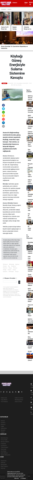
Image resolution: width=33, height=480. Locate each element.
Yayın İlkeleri (4, 399)
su (17, 160)
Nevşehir (3, 430)
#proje (17, 271)
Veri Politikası (4, 401)
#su (9, 266)
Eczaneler (3, 443)
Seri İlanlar (3, 451)
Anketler (3, 462)
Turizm (3, 432)
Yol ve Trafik (4, 439)
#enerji (5, 266)
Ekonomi (3, 424)
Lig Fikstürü (4, 445)
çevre (12, 193)
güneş (13, 169)
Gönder (19, 282)
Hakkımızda (4, 398)
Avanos (15, 2)
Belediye (5, 184)
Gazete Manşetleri (5, 455)
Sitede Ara (3, 460)
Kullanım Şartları (19, 398)
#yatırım (5, 271)
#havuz (15, 268)
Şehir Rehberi (4, 453)
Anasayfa (3, 9)
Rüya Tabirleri (4, 466)
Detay (17, 478)
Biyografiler (4, 464)
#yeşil (14, 269)
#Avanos (5, 264)
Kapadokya (4, 428)
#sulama (13, 266)
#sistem (5, 268)
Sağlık (2, 426)
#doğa (4, 269)
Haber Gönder (18, 401)
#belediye (11, 271)
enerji (13, 158)
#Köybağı (11, 264)
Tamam (23, 478)
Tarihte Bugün (4, 447)
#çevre (9, 269)
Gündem (3, 422)
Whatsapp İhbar (19, 399)
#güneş (17, 264)
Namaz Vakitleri (5, 441)
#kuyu (10, 268)
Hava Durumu (4, 438)
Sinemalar (3, 449)
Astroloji (3, 468)
